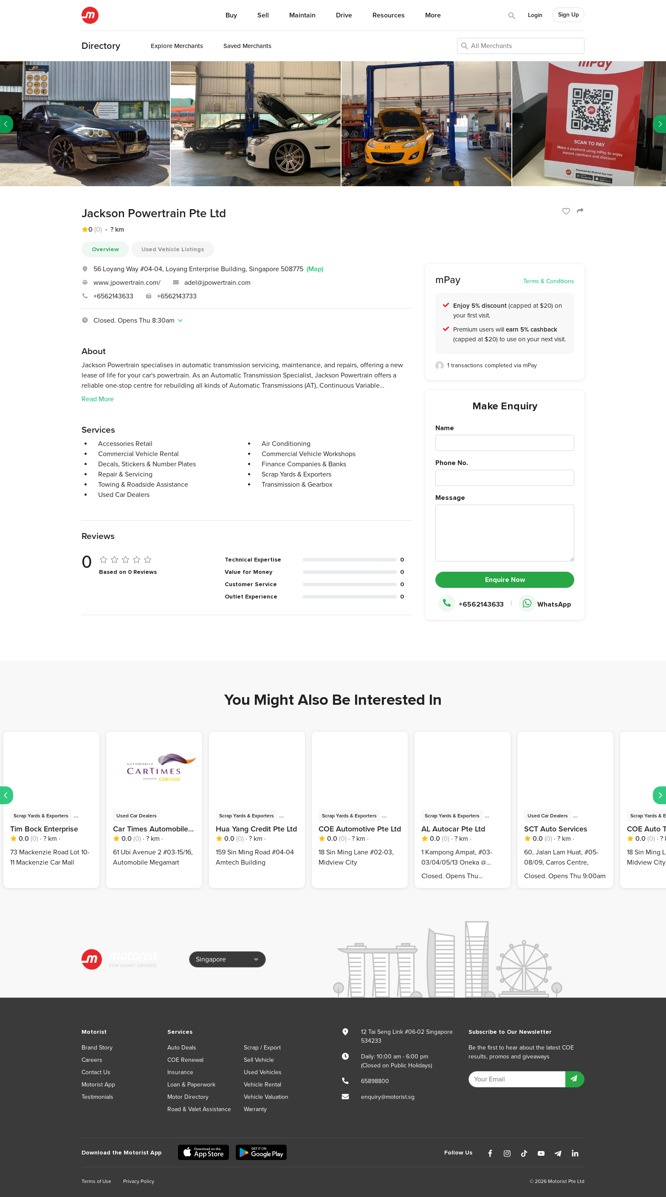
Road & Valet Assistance (199, 1109)
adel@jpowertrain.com (217, 282)
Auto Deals (181, 1047)
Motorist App (98, 1084)
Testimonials (97, 1097)
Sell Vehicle (259, 1060)
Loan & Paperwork (191, 1084)
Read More (98, 399)
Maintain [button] (302, 15)
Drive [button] (344, 15)
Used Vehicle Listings (172, 249)
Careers (92, 1060)
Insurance (180, 1072)
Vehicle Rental (262, 1084)
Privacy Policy (138, 1181)
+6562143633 (113, 296)
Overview (105, 249)
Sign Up (568, 14)
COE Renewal (185, 1060)
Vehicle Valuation (266, 1097)
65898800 (375, 1081)
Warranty (255, 1109)
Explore (177, 46)
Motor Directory (188, 1097)
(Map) (315, 269)
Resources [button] (389, 15)
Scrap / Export (262, 1047)
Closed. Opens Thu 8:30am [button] (133, 320)
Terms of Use (96, 1181)
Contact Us (96, 1072)
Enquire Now (505, 580)
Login (535, 15)
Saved (247, 46)
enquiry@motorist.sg (388, 1097)
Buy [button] (231, 15)
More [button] (433, 15)
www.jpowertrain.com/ (127, 282)
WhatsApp (545, 604)
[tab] (247, 320)
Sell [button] (263, 15)
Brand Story (97, 1047)
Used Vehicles (263, 1072)
